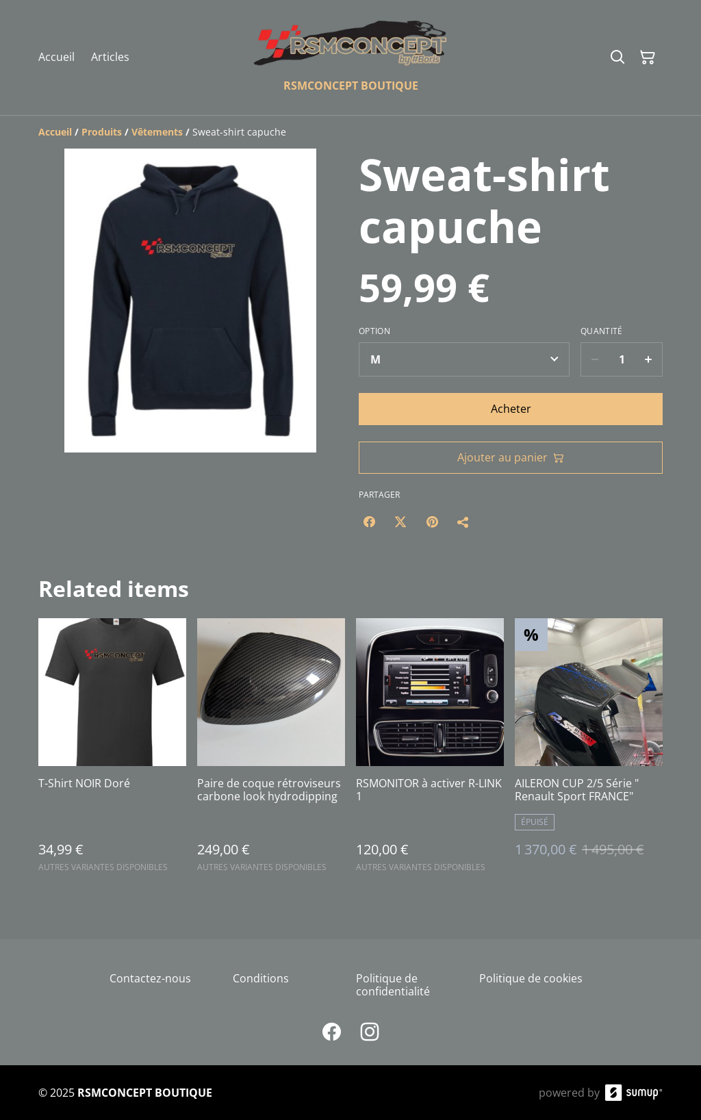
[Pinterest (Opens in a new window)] (432, 521)
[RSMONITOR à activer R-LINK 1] (430, 751)
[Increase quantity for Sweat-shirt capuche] (649, 359)
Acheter (511, 408)
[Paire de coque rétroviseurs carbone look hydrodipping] (271, 751)
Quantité (601, 331)
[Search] (617, 57)
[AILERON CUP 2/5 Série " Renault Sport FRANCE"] (589, 751)
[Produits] (101, 131)
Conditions (261, 978)
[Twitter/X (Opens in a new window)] (400, 521)
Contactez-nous (150, 978)
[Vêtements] (157, 131)
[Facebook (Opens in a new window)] (369, 521)
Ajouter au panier (510, 457)
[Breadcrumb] (350, 132)
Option (374, 331)
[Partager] (463, 521)
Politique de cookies (531, 978)
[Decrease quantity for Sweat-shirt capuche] (595, 359)
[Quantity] (622, 359)
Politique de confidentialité (393, 985)
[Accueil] (55, 131)
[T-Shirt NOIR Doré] (112, 751)
